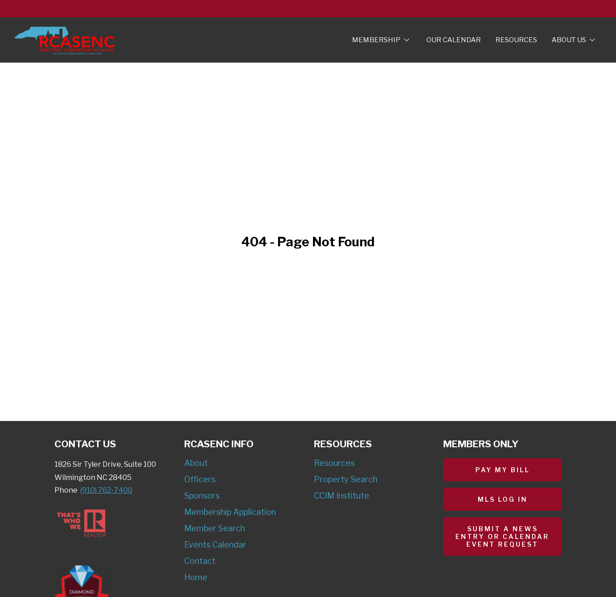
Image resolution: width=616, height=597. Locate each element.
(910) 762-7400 (106, 490)
